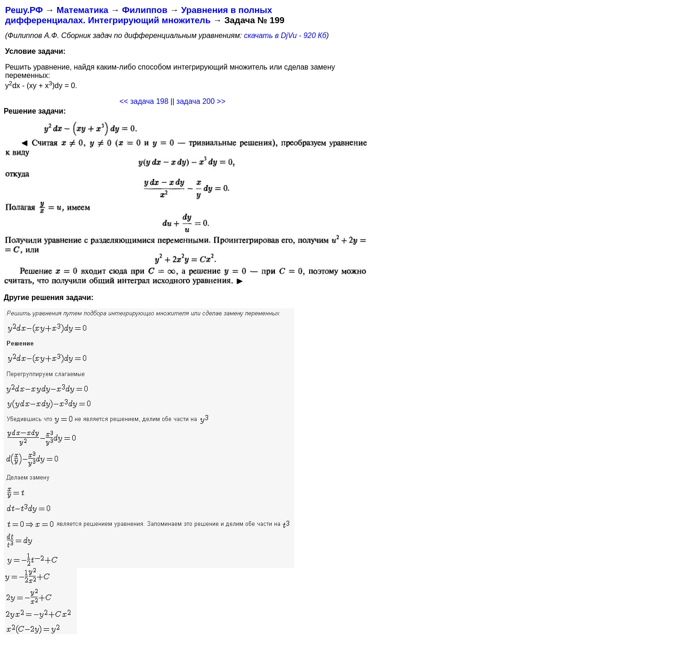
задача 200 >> (201, 101)
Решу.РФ (24, 10)
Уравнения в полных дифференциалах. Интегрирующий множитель (138, 15)
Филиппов (144, 10)
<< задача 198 (144, 101)
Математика (82, 10)
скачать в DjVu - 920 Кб (285, 35)
